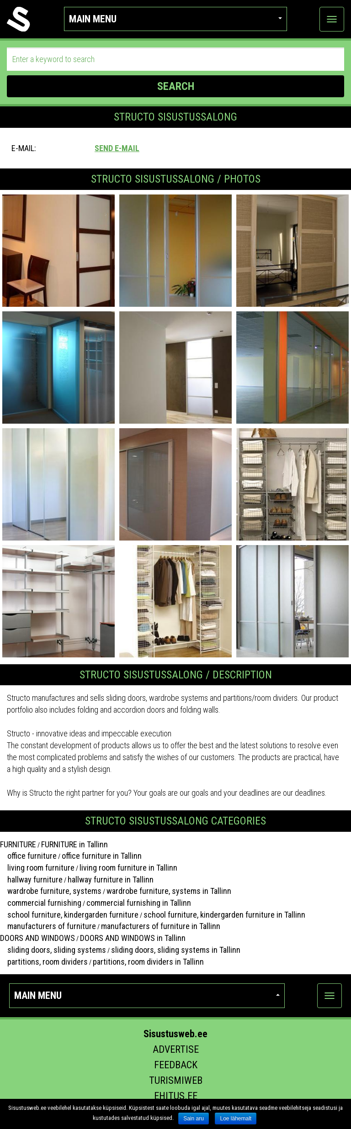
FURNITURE (18, 844)
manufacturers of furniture (48, 926)
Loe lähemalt (235, 1118)
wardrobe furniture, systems (50, 891)
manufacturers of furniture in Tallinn (160, 926)
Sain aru (193, 1118)
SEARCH (175, 86)
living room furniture (37, 867)
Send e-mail (117, 148)
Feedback (175, 1065)
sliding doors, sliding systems (53, 950)
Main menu (175, 19)
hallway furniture (31, 879)
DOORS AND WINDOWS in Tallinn (133, 938)
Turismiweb (175, 1080)
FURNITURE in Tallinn (74, 844)
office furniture (28, 856)
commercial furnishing (40, 903)
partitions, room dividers (44, 961)
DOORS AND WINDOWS (37, 938)
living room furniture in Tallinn (128, 867)
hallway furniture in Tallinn (111, 879)
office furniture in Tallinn (102, 856)
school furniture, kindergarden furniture (69, 914)
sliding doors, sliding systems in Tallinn (175, 950)
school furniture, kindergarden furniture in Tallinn (224, 914)
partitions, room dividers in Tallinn (148, 961)
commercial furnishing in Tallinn (138, 903)
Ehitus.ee (175, 1096)
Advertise (176, 1049)
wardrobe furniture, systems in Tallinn (168, 891)
